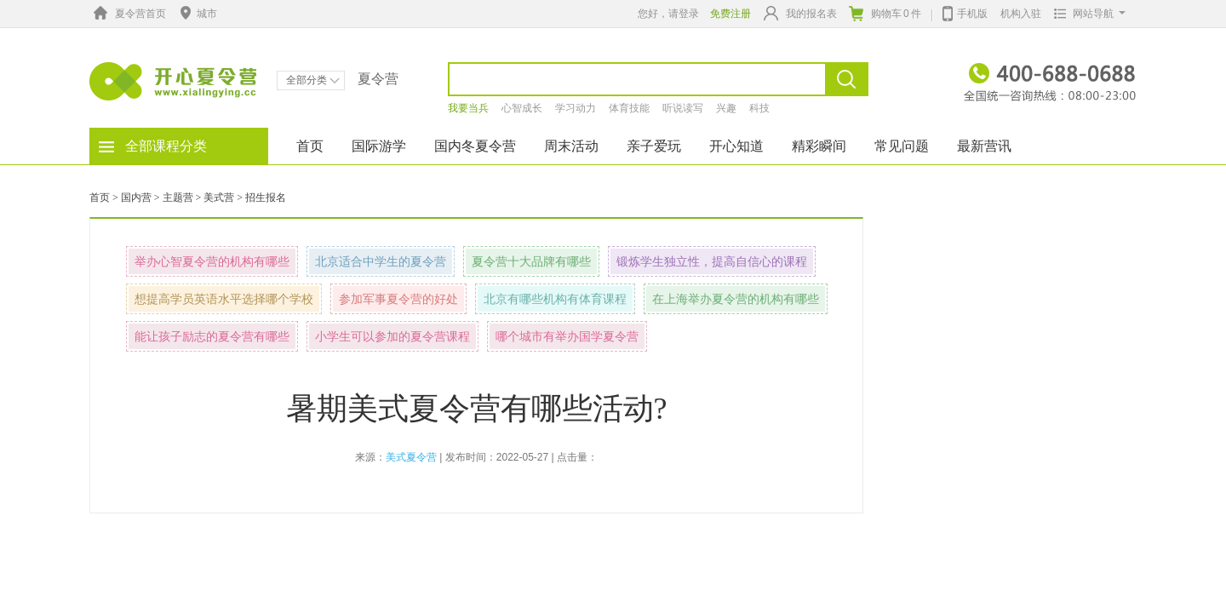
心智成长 (521, 108)
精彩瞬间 (819, 146)
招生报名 (265, 197)
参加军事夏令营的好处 (398, 299)
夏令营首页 (127, 14)
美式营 (218, 197)
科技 (759, 108)
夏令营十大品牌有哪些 (531, 261)
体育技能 (629, 108)
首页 (310, 146)
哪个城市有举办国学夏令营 (567, 336)
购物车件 (885, 13)
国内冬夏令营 (475, 146)
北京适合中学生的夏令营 (380, 261)
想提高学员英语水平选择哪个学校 (224, 299)
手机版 (965, 12)
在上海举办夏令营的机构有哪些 (735, 299)
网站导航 (1086, 14)
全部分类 (313, 80)
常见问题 (901, 146)
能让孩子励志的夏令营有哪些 (212, 336)
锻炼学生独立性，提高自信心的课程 (711, 261)
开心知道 (736, 146)
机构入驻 (1020, 14)
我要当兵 (468, 108)
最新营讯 (984, 146)
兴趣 (726, 108)
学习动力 (575, 108)
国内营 (136, 197)
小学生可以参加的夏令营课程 (392, 336)
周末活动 (571, 146)
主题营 (178, 197)
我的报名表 (800, 13)
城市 (196, 14)
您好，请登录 (668, 14)
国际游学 (379, 146)
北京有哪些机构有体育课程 (555, 299)
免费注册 (730, 14)
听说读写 (682, 108)
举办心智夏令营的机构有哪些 (212, 261)
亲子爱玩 (654, 146)
